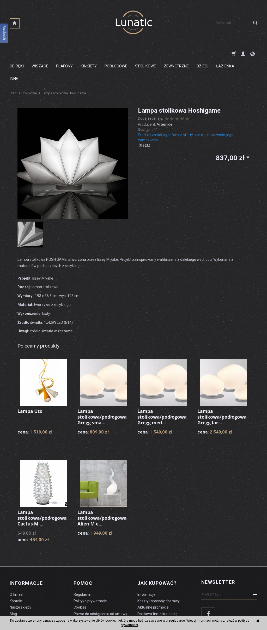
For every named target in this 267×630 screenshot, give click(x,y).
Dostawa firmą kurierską (157, 587)
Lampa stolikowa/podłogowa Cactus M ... (42, 492)
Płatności (145, 593)
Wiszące (40, 53)
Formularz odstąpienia (92, 593)
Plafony (64, 53)
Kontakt (16, 574)
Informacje (26, 557)
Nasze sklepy (20, 581)
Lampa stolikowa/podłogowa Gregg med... (162, 391)
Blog (13, 587)
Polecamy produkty (38, 321)
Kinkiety (89, 53)
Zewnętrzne (176, 53)
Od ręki (17, 53)
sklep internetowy (239, 613)
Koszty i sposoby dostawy (158, 574)
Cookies (80, 581)
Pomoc (83, 557)
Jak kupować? (157, 557)
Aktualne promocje (153, 581)
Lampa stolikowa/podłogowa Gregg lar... (222, 391)
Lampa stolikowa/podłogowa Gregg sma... (102, 391)
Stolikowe (145, 53)
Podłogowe (116, 53)
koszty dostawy (36, 613)
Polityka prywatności (90, 574)
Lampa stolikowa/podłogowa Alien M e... (102, 492)
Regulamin (82, 567)
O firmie (16, 567)
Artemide (164, 99)
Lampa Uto (30, 386)
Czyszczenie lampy (26, 593)
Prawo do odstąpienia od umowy (100, 587)
